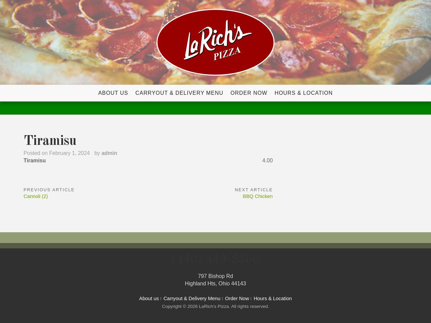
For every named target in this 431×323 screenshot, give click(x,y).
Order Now (249, 93)
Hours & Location (303, 93)
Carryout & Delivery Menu (179, 93)
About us (113, 93)
